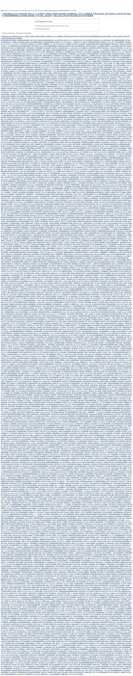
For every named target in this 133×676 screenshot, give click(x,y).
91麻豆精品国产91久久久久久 (26, 184)
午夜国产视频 (114, 470)
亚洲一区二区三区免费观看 (105, 132)
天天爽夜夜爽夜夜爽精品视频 (116, 157)
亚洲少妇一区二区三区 (69, 129)
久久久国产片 (84, 483)
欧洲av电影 (59, 165)
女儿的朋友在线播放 (59, 215)
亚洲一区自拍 (75, 470)
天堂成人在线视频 (54, 223)
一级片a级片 (122, 78)
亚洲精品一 (71, 553)
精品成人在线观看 (80, 514)
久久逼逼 (71, 633)
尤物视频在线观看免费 (53, 262)
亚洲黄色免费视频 (121, 339)
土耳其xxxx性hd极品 (113, 223)
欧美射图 (39, 294)
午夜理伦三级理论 (72, 221)
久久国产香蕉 (81, 175)
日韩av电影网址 (25, 211)
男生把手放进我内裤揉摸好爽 (30, 329)
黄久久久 (7, 526)
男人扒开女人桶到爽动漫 (108, 524)
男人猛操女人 (121, 508)
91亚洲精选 (74, 348)
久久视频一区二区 (64, 240)
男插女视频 (53, 175)
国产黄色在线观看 (67, 283)
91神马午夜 (109, 115)
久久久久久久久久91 (44, 123)
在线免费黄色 (90, 40)
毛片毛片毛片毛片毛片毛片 (37, 354)
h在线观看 (104, 157)
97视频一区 (96, 181)
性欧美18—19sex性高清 (118, 59)
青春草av (60, 242)
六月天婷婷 (9, 246)
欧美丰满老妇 (31, 186)
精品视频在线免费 (100, 435)
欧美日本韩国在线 (125, 383)
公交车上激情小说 (103, 84)
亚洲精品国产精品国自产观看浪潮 (38, 393)
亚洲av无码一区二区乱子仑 (117, 194)
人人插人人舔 (58, 227)
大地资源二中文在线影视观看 (76, 618)
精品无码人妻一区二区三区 (75, 80)
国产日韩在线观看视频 (39, 86)
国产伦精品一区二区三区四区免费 (97, 283)
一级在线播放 (30, 583)
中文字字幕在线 (90, 404)
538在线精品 (58, 506)
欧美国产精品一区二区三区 (73, 344)
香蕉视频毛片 (116, 55)
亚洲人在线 (113, 366)
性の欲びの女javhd (123, 362)
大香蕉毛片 (37, 57)
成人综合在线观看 (19, 283)
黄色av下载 (8, 163)
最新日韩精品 (70, 395)
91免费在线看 (40, 177)
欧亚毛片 (64, 497)
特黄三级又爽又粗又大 (96, 256)
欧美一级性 (95, 312)
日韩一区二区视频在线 (56, 167)
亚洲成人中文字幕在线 (69, 443)
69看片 (53, 165)
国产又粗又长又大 (56, 57)
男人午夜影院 (65, 262)
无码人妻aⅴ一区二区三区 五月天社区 (16, 104)
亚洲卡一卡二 (44, 138)
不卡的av (69, 63)
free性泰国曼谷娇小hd (13, 354)
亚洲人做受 (56, 327)
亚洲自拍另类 (114, 140)
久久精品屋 (51, 154)
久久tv (69, 391)
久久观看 (14, 192)
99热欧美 (72, 242)
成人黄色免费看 (115, 61)
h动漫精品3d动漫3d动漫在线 (36, 190)
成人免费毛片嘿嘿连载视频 (17, 50)
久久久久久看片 (25, 250)
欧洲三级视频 (116, 562)
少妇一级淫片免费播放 (119, 65)
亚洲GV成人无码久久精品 (85, 206)
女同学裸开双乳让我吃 (63, 107)
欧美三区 (113, 125)
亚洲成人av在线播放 (32, 156)
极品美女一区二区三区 (108, 48)
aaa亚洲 (95, 242)
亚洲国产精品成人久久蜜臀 (67, 366)
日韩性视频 (28, 96)
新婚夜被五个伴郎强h (74, 510)
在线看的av (27, 499)
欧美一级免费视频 (60, 487)
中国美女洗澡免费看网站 (125, 82)
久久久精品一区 (114, 142)
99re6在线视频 (32, 508)
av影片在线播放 (22, 71)
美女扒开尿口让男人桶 (114, 287)
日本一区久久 (80, 211)
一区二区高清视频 (60, 198)
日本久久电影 (113, 258)
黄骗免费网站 (56, 433)
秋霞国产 (39, 44)
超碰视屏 (54, 395)
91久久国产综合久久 (90, 140)
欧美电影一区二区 (59, 341)
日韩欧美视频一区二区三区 (96, 657)
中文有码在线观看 (71, 487)
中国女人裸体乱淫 (114, 379)
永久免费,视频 (47, 647)
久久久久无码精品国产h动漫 (92, 78)
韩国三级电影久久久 (86, 67)
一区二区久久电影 (91, 310)
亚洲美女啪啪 (30, 429)
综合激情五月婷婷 (77, 319)
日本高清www (50, 460)
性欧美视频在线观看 (25, 46)
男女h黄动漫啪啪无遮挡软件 (17, 429)
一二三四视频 (114, 229)
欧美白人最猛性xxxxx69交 (78, 107)
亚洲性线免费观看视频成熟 (30, 474)
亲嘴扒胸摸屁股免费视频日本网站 (89, 329)
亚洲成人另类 (28, 262)
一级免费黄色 (65, 294)
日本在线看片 (79, 524)
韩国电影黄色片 (60, 533)
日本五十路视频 (8, 194)
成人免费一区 (55, 400)
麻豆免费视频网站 (104, 194)
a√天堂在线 (79, 410)
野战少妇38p (85, 506)
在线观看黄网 (20, 477)
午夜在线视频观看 (56, 381)
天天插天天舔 (48, 292)
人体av (35, 578)
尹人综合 (26, 117)
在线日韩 (94, 219)
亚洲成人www (25, 327)
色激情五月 (114, 100)
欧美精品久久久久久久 (121, 632)
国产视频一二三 (99, 163)
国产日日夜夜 (123, 219)
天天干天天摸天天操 (59, 206)
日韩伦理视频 (44, 107)
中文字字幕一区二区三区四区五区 (39, 250)
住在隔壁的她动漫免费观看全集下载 (98, 94)
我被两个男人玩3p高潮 (67, 333)
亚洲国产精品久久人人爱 (90, 223)
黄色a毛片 (117, 107)
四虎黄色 (113, 102)
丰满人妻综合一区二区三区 (102, 100)
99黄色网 (19, 225)
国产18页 (58, 94)
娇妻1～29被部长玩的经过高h (108, 250)
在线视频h (94, 119)
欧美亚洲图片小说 (36, 551)
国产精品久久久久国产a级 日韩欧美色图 (88, 125)
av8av (65, 148)
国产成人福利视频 (95, 660)
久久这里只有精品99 (112, 80)
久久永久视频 (113, 458)
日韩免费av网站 (54, 105)
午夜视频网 (100, 136)
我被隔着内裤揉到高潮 (9, 396)
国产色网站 (14, 267)
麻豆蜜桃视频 (89, 356)
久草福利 (104, 502)
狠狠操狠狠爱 (38, 69)
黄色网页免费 (39, 184)
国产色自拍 (120, 666)
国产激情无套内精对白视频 (67, 414)
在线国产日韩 (96, 664)
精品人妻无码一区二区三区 (75, 281)
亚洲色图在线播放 (25, 460)
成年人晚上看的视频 (32, 181)
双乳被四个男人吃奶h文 (49, 211)
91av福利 (73, 302)
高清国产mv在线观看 (26, 346)
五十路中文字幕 (38, 576)
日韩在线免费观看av (96, 102)
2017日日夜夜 (21, 427)
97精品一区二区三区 (53, 186)
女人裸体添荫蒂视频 (93, 208)
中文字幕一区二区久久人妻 (15, 102)
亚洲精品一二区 (81, 138)
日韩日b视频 (16, 73)
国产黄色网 (98, 608)
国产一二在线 (114, 389)
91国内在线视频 (69, 258)
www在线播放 (115, 46)
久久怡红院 (70, 554)
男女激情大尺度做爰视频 (40, 131)
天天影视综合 (59, 183)
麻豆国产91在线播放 (57, 244)
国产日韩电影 (115, 104)
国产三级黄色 (37, 510)
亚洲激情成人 (85, 55)
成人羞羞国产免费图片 (103, 46)
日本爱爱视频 (39, 48)
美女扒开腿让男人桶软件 (95, 63)
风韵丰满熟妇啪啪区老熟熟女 (59, 50)
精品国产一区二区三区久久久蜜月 (53, 657)
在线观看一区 (13, 71)
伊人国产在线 (88, 159)
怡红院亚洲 (78, 96)
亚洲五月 (36, 136)
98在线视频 (93, 572)
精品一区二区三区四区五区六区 (68, 300)
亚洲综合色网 (70, 570)
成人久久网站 (32, 82)
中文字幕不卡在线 (91, 167)
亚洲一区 (48, 470)
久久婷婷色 (113, 331)
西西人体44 (14, 292)
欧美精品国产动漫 (33, 468)
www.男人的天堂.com (104, 645)
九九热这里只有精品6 (103, 400)
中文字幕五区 (47, 323)
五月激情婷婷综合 (6, 42)
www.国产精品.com (28, 196)
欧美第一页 (26, 77)
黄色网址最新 (49, 325)
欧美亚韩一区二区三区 (57, 541)
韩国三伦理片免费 (29, 553)
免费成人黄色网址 (84, 368)
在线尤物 (90, 458)
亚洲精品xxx (67, 502)
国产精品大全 (25, 543)
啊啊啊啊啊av (104, 252)
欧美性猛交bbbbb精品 (118, 53)
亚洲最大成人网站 (33, 554)
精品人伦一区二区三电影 (20, 468)
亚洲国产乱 (117, 672)
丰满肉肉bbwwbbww (98, 258)
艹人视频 (83, 425)
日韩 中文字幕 (120, 154)
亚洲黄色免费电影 (50, 527)
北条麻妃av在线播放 (99, 156)
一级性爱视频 (68, 186)
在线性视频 (13, 423)
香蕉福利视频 (29, 136)
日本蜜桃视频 (64, 439)
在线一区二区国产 (98, 499)
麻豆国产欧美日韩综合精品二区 (96, 635)
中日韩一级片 (121, 518)
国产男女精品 (22, 487)
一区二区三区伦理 (72, 316)
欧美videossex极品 (54, 267)
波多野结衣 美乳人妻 (125, 161)
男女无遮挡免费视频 (52, 329)
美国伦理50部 (87, 96)
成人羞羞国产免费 (96, 57)
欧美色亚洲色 (68, 202)
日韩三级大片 (21, 412)
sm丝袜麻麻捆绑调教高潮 (101, 308)
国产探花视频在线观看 (50, 119)
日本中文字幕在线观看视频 (122, 543)
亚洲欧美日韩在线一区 (32, 63)
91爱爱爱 (69, 44)
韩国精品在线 (8, 231)
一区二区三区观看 (78, 271)
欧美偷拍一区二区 (38, 620)
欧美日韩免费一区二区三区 (19, 256)
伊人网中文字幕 (106, 200)
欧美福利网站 (5, 223)
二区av (20, 306)
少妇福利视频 (96, 52)
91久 (17, 323)
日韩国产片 (67, 304)
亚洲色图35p (57, 423)
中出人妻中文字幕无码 (66, 113)
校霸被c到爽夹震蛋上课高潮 (114, 177)
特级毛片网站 (109, 292)
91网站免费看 (104, 535)
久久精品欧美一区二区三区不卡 (75, 215)
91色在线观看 (19, 562)
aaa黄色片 (12, 443)
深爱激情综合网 (119, 572)
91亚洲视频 (21, 649)
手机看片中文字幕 (73, 50)
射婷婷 (64, 387)
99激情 (19, 450)
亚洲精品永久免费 (118, 206)
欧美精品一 (29, 235)
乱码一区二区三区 (89, 597)
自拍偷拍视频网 (45, 57)
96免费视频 (126, 204)
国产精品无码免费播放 (7, 217)
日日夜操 (95, 554)
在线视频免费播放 (52, 46)
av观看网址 (42, 146)
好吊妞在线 (89, 156)
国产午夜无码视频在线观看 (36, 506)
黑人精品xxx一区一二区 (39, 289)
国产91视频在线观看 (106, 233)
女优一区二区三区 (105, 454)
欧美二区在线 (97, 184)
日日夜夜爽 (48, 433)
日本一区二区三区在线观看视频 (36, 100)
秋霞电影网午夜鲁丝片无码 (49, 208)
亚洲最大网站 (72, 508)
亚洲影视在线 (104, 439)
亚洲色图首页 (72, 441)
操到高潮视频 (91, 462)
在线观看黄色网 (55, 173)
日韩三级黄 (21, 373)
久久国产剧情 (52, 319)
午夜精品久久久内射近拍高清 (19, 98)
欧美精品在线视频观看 (66, 501)
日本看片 (58, 256)
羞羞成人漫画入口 (69, 254)
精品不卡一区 (122, 279)
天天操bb (23, 339)
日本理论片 (16, 470)
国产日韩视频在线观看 (82, 416)
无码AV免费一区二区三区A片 (84, 242)
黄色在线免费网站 (26, 150)
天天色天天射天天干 (49, 210)
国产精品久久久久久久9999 (51, 366)
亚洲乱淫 (14, 501)
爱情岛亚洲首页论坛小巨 (23, 443)
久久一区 (111, 535)
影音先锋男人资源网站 (48, 485)
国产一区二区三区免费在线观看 (48, 53)
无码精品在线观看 (78, 275)
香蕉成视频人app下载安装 (124, 391)
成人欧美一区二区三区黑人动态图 (16, 113)
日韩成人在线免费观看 (64, 431)
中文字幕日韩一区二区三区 (101, 113)
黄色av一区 (127, 427)
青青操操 (29, 92)
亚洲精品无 (58, 144)
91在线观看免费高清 (68, 94)
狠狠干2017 (98, 470)
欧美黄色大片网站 (30, 177)
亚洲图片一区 (43, 132)
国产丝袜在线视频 (104, 316)
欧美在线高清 (105, 325)
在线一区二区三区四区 (102, 204)
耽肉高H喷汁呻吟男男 (64, 46)
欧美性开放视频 (14, 127)
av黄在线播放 (66, 348)
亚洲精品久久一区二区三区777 (89, 364)
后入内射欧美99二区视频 (113, 487)
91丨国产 (61, 608)
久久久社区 (40, 657)
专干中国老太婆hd (36, 65)
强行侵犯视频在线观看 (36, 42)
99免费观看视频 (7, 73)
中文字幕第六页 (47, 169)
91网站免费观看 (21, 111)
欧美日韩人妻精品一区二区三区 (68, 287)
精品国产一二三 (37, 127)
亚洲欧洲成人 (49, 277)
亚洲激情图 (103, 181)
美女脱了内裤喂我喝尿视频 (80, 63)
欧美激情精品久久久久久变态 (14, 202)
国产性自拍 (37, 167)
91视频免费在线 (47, 643)
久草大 (101, 277)
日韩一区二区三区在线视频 (68, 597)
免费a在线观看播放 (52, 213)
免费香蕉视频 (86, 115)
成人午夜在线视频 (21, 100)
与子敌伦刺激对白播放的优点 (108, 441)
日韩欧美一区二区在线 (115, 227)
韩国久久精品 (58, 331)
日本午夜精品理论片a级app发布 (16, 321)
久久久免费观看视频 (103, 547)
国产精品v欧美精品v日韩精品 (34, 391)
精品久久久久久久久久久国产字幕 (118, 396)
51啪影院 (96, 337)
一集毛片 (70, 250)
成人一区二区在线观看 (61, 219)
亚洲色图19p (58, 362)
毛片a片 (46, 129)
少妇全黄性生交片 (114, 630)
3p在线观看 (97, 603)
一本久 (54, 71)
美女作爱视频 (124, 73)
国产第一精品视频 (71, 533)
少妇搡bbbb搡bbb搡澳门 (112, 242)
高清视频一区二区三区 (92, 549)
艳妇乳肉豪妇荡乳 (127, 269)
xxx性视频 (33, 448)
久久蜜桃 (15, 148)
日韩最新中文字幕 (41, 369)
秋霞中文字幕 (118, 327)
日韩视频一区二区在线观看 (70, 190)
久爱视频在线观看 (82, 487)
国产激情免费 (60, 545)
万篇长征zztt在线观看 (118, 412)
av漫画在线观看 (48, 341)
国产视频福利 (102, 595)
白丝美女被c (33, 263)
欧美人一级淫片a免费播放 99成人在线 (38, 585)
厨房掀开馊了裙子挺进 (34, 175)
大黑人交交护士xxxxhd (47, 117)
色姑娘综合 (29, 57)
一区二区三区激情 (108, 92)
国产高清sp (46, 633)
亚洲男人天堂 (124, 142)
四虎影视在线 (126, 327)
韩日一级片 (75, 620)
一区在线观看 (82, 325)
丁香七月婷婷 (52, 107)
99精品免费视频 (43, 94)
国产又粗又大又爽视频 (25, 539)
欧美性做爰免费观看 (40, 213)
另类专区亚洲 (19, 314)
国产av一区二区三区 (10, 427)
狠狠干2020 (24, 657)
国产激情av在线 (31, 333)
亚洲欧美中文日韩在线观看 (46, 599)
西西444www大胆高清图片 (122, 495)
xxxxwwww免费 (80, 53)
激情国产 (18, 371)
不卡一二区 (117, 165)
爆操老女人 (97, 443)
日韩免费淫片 (112, 167)
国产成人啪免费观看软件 (22, 441)
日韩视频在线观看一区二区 (12, 312)
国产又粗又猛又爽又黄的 (107, 173)
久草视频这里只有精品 (74, 115)
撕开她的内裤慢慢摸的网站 (34, 104)
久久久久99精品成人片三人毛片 (17, 57)
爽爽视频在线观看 (55, 605)
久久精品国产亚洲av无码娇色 (108, 82)
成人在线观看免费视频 (118, 40)
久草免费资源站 (8, 668)
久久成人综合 (46, 381)
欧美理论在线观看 (83, 653)
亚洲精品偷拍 (80, 78)
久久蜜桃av (53, 250)
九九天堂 (123, 152)
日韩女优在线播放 (63, 418)
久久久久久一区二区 (14, 493)
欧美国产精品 (104, 246)
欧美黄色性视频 (70, 217)
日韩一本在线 (51, 131)
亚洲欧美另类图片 (34, 362)
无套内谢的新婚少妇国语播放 (33, 50)
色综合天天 (115, 273)
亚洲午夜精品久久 (118, 614)
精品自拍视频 (14, 190)
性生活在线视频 (29, 341)
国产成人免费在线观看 (39, 423)
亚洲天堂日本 (21, 603)
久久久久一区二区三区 (23, 125)
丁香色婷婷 (71, 474)
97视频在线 (97, 362)
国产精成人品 (100, 450)
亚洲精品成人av (14, 576)
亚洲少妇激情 (119, 175)
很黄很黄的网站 (50, 52)
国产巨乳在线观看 (77, 161)
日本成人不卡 (40, 279)
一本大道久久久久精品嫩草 (101, 458)
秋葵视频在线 (34, 310)
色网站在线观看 (35, 125)
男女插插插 (101, 242)
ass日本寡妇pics (24, 597)
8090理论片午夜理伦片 (19, 333)
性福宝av (115, 134)
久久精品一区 (11, 188)
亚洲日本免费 (125, 483)
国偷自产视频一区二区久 (58, 217)
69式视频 (23, 666)
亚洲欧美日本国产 (80, 273)
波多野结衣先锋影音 (12, 88)
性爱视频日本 (77, 283)
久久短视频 (6, 460)
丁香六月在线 (82, 412)
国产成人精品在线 (108, 516)
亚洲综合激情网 (22, 383)
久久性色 (97, 117)
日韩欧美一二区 (7, 238)
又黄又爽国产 (117, 433)
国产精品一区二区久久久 (37, 215)
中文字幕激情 (73, 649)
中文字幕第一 (33, 489)
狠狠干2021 (46, 670)
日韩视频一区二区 (88, 152)
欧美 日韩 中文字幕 (118, 319)
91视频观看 (19, 188)
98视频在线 (114, 377)
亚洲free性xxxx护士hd (46, 121)
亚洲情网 (112, 618)
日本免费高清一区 (78, 113)
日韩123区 (54, 77)
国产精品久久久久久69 (121, 265)
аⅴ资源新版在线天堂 (71, 475)
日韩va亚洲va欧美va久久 (48, 260)
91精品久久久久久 (47, 271)
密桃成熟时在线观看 (54, 337)
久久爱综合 (79, 389)
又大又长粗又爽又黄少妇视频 (55, 142)
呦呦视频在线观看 (16, 618)
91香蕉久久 (78, 333)
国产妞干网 (117, 115)
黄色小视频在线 (19, 167)
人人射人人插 (30, 113)
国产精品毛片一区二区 (38, 527)
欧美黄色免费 (100, 466)
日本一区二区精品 (28, 188)
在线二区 (27, 360)
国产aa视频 (76, 310)
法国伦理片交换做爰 (31, 350)
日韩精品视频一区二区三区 (106, 628)
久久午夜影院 (8, 119)
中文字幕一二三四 (15, 92)
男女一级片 (85, 670)
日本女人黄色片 (100, 341)
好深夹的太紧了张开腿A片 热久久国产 (92, 260)
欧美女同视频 (120, 603)
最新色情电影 (72, 138)
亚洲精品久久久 (48, 200)
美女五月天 (50, 491)
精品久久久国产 (82, 479)
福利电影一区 (110, 493)
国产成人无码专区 (12, 154)
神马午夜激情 (46, 479)
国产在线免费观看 (97, 88)
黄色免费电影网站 (118, 512)
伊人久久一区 (120, 52)
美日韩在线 (94, 464)
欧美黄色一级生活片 (124, 179)
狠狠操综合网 (30, 412)
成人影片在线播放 (28, 624)
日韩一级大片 (20, 674)
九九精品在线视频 (86, 71)
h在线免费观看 (118, 420)
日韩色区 (56, 200)
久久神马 (105, 580)
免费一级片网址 (99, 342)
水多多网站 (84, 136)
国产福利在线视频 (112, 267)
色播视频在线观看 (74, 290)
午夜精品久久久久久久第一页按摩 (35, 52)
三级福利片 (72, 73)
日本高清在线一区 (121, 524)
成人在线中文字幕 (20, 52)
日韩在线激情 (104, 227)
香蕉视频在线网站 (67, 59)
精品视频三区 (87, 265)
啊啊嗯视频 (4, 580)
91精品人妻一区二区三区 (69, 547)
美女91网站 (46, 96)
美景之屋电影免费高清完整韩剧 (34, 157)
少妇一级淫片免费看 (99, 477)
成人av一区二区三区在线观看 (41, 352)
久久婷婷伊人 (77, 227)
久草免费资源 (41, 504)
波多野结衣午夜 (65, 454)
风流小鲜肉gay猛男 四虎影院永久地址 (104, 262)
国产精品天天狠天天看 (65, 123)
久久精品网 (33, 466)
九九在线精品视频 (14, 179)
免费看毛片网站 (124, 566)
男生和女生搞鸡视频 (79, 308)
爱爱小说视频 (71, 273)
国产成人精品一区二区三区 (14, 77)
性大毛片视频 (115, 73)
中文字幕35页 (15, 531)
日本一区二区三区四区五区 (21, 75)
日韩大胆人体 (88, 215)
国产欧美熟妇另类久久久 (13, 289)
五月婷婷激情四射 (13, 46)
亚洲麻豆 (7, 649)
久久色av (70, 666)
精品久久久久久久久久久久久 (30, 53)
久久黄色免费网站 (26, 277)
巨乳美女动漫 (16, 250)
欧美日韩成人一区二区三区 (123, 48)
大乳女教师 (43, 161)
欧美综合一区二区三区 (107, 42)
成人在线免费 (110, 373)
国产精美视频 (9, 537)
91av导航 (69, 260)
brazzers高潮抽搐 (23, 281)
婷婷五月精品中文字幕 (87, 244)
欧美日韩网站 (43, 468)
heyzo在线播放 (61, 626)
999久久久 (23, 470)
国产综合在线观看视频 (123, 57)
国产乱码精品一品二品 (25, 323)
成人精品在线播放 (73, 641)
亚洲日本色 (60, 389)
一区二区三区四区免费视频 (29, 606)
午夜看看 (107, 479)
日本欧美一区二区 (27, 618)
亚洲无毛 (106, 260)
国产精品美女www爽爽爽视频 (21, 238)
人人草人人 (88, 131)
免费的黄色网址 (65, 121)
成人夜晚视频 (62, 314)
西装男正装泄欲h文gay (77, 269)
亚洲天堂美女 (40, 82)
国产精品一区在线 (119, 626)
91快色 (64, 308)
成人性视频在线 (65, 433)
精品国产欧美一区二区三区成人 (66, 134)
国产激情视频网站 (76, 506)
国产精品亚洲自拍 (81, 327)
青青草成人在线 (30, 522)
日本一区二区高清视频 (52, 666)
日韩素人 (20, 69)
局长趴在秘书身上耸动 (125, 96)
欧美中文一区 (67, 40)
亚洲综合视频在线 (47, 55)
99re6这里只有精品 (36, 211)
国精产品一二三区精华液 (40, 198)
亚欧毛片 (124, 132)
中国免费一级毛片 (31, 447)
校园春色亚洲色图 (35, 117)
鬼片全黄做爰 (72, 181)
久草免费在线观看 (89, 583)
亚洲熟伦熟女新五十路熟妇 (108, 52)
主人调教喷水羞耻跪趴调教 (49, 653)
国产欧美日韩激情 (119, 92)
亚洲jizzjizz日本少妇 (86, 184)
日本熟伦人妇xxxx (99, 161)
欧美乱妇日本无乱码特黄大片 (15, 117)
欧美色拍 (113, 464)
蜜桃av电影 (4, 161)
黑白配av (91, 391)
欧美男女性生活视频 (123, 539)
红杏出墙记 (65, 420)
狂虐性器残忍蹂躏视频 (38, 78)
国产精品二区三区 (123, 369)
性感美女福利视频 (37, 96)
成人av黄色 (54, 435)
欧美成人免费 (127, 221)
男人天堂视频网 (15, 393)
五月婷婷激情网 (72, 175)
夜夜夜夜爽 (95, 271)
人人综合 (27, 121)
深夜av (85, 42)
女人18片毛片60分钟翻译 (101, 86)
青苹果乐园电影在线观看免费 (30, 599)
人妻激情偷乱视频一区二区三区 (119, 50)
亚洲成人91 (7, 601)
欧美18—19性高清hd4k (118, 69)
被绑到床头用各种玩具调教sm (37, 404)
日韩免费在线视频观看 (7, 518)
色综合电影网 (55, 196)
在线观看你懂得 (47, 308)
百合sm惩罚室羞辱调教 (92, 175)
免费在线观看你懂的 (108, 131)
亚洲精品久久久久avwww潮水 (96, 165)
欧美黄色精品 (87, 464)
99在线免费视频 (5, 98)
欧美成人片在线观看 (78, 556)
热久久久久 (4, 102)
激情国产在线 (38, 335)
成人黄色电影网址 (16, 437)
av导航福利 (109, 327)
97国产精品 (119, 342)
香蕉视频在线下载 (11, 157)
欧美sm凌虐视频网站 (68, 102)
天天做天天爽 (91, 466)
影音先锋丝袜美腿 (11, 431)
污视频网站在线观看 (112, 248)
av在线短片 (123, 75)
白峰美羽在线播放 (59, 429)
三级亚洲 (129, 583)
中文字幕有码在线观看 (23, 358)
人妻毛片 (41, 310)
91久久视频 (21, 391)
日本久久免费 (32, 183)
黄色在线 (51, 221)
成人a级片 (87, 460)
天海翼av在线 (75, 541)
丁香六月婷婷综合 (61, 260)
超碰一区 (118, 335)
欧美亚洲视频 (110, 211)
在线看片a (108, 192)
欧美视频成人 (97, 296)
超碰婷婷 (39, 454)
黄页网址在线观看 (103, 98)
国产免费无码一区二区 (30, 275)
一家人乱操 (46, 92)
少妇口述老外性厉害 (56, 633)
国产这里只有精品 (120, 275)
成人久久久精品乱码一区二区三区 (24, 129)
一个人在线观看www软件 (11, 132)
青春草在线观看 (44, 136)
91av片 (13, 86)
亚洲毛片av (75, 317)
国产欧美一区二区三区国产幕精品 (93, 92)
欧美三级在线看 (47, 327)
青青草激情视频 (92, 317)
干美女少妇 (22, 576)
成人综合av (16, 123)
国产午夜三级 (41, 462)
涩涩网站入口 (87, 198)
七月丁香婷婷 (82, 98)
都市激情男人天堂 (122, 238)
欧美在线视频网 (66, 57)
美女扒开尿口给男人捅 (109, 186)
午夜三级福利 (117, 483)
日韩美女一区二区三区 (59, 570)
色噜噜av (104, 150)
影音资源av (29, 260)
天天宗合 (94, 129)
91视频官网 (79, 159)
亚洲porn (80, 493)
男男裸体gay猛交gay (98, 319)
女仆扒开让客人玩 (78, 200)
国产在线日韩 (119, 653)
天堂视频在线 (55, 287)
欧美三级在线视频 (126, 55)
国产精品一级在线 (8, 283)
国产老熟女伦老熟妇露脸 (22, 215)
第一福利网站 (117, 171)
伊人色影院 (6, 659)
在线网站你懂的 (35, 472)
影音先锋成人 (34, 570)
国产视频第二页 (39, 148)
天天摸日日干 (112, 406)
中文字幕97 (109, 649)
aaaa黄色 (119, 244)
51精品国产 (116, 605)
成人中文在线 (34, 377)
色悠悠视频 (32, 206)
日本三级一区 (84, 624)
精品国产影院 (67, 157)
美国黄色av (85, 48)
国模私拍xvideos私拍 (60, 125)
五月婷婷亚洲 (35, 456)
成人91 (92, 227)
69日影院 (53, 479)
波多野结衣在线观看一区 (55, 157)
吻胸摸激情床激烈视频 (56, 543)
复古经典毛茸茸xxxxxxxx (80, 342)
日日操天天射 (64, 531)
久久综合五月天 (60, 82)
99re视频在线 (12, 616)
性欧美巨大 (21, 121)
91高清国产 (76, 90)
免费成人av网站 (47, 73)
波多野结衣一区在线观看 (103, 404)
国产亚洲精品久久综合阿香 (63, 566)
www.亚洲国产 (64, 491)
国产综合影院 (69, 194)
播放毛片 (35, 314)
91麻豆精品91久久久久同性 (24, 396)
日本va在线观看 (47, 553)
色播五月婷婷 (10, 497)
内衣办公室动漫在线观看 (47, 396)
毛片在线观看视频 (36, 248)
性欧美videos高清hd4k (91, 225)
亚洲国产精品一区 (77, 123)
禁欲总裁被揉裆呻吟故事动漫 (90, 333)
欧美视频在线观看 (40, 113)
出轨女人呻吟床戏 (18, 418)
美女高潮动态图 (37, 55)
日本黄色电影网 (65, 470)
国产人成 (6, 211)
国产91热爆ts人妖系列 (57, 639)
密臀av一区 (98, 188)
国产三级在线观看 (8, 65)
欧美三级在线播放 (91, 395)
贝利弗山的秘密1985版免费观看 (92, 410)
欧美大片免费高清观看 (73, 477)
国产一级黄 (109, 497)
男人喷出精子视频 (92, 420)
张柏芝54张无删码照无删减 (93, 150)
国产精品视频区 (94, 281)
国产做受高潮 (63, 92)
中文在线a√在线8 (62, 391)
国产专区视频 (29, 88)
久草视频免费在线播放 (61, 117)
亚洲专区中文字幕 (34, 298)
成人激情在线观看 (13, 290)
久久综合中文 (13, 570)
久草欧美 (53, 626)
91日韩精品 (94, 460)
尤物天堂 (39, 416)
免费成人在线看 (40, 522)
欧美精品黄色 (109, 420)
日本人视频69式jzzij (37, 368)
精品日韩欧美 (127, 551)
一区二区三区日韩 (101, 235)
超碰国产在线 (75, 304)
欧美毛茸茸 (33, 75)
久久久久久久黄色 (67, 144)
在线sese (83, 238)
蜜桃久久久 (88, 61)
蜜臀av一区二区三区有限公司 (49, 418)
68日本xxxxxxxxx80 (108, 545)
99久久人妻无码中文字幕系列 (86, 518)
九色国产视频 (39, 591)
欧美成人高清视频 (77, 393)
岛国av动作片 (81, 533)
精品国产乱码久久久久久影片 (44, 269)
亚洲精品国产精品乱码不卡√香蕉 (83, 82)
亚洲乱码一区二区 (93, 50)
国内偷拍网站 (89, 456)
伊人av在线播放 (71, 612)
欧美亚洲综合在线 (39, 235)
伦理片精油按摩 (92, 146)
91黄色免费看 (44, 664)
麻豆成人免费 (5, 78)
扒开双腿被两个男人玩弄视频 (123, 235)
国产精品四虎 (64, 200)
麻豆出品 (59, 354)
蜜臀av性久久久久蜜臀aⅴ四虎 (102, 40)
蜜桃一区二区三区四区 (124, 77)
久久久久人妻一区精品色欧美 (53, 516)
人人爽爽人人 (28, 131)
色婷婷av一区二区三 (71, 479)
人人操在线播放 (21, 387)
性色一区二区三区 (108, 88)
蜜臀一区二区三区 (27, 258)
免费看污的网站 (97, 61)
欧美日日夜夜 (43, 142)
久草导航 (27, 649)
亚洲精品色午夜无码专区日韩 (47, 229)
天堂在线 (9, 470)
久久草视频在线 (104, 271)
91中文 (98, 140)
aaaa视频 (66, 649)
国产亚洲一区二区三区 (38, 277)
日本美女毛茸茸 (116, 269)
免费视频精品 (45, 84)
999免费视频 (114, 96)
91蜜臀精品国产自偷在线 (69, 645)
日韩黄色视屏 (68, 639)
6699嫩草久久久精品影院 (13, 227)
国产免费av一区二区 (19, 668)
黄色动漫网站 (102, 109)
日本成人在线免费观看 (111, 163)
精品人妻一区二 (78, 223)
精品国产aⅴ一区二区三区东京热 (10, 344)
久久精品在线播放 (64, 400)
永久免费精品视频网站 (99, 481)
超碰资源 (106, 277)
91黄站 (3, 163)
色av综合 (39, 256)
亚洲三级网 (53, 181)
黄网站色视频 (79, 314)
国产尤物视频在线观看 (42, 105)
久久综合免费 (126, 501)
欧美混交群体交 (61, 477)
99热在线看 (68, 342)
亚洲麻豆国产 (95, 198)
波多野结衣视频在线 (44, 287)
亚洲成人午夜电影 (11, 591)
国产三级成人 (71, 327)
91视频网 (125, 402)
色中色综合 (117, 414)
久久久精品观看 (5, 393)
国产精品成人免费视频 (80, 65)
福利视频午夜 (112, 580)
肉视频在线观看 (62, 75)
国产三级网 (7, 296)
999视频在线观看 (30, 342)
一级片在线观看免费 (126, 198)
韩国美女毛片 (56, 597)
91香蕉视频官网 (65, 460)
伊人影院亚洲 (51, 202)
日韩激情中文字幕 (89, 188)
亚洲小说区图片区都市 (39, 242)
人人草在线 (62, 273)
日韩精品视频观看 (11, 221)
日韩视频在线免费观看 (29, 348)
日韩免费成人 (26, 371)
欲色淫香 (109, 306)
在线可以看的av (31, 339)
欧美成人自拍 (112, 237)
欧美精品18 (6, 100)
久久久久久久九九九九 (68, 423)
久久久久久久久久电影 (61, 508)
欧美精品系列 (18, 377)
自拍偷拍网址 (50, 339)
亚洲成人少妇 (13, 121)
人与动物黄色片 (57, 111)
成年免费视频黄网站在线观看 (15, 375)
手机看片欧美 (102, 385)
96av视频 (101, 329)
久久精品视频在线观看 (98, 211)
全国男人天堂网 (104, 381)
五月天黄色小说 (63, 537)
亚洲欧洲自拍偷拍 (116, 445)
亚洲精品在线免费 (97, 501)
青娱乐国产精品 (118, 292)
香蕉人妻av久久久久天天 (122, 123)
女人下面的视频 (6, 391)
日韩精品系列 (29, 321)
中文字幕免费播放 (62, 653)
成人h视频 (88, 558)
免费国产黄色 (118, 208)
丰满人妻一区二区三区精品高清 (49, 431)
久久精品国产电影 (42, 183)
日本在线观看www (27, 510)
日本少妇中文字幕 (105, 125)
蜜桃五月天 (87, 454)
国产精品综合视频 (61, 589)
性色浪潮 (106, 221)
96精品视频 (77, 250)
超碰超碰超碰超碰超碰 (15, 140)
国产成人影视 (80, 298)
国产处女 (26, 524)
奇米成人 (71, 265)
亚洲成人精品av (127, 460)
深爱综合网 (124, 171)
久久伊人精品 (14, 605)
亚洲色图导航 (71, 416)
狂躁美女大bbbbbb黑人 (67, 150)
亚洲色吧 (122, 344)
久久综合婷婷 (74, 240)
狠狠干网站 (106, 389)
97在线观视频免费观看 (98, 177)
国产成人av (34, 639)
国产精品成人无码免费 (10, 342)
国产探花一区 (89, 603)
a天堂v (62, 258)
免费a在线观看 (90, 190)
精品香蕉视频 (92, 520)
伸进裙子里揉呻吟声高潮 (116, 117)
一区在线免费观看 (50, 82)
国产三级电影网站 (47, 622)
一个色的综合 (18, 159)
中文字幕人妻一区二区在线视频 (116, 181)
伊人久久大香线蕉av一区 (50, 75)
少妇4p (106, 258)
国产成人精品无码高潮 (25, 352)
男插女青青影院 (14, 213)
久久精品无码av (123, 225)
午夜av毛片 (103, 321)
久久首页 (27, 244)
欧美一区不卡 (45, 67)
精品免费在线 (24, 514)
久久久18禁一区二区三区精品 (51, 65)
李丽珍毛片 (30, 217)
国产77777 (65, 641)
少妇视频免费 (30, 666)
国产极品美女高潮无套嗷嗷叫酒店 (96, 138)
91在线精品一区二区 (121, 425)
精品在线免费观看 (81, 148)
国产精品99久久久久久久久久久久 (48, 314)
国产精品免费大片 (55, 177)
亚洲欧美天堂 (47, 69)
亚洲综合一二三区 (76, 127)
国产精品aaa (107, 377)
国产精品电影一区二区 (25, 531)
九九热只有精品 (89, 117)
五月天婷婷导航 (94, 169)
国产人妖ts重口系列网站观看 (120, 121)
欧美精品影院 (40, 206)
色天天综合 (115, 387)
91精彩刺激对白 (58, 88)
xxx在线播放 (107, 562)
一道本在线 (26, 377)
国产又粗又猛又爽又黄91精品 (28, 123)
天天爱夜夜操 (12, 410)
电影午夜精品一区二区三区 (57, 136)
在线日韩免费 (22, 192)
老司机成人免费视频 (97, 516)
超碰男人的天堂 (61, 171)
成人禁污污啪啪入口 (101, 531)
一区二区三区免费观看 (105, 402)
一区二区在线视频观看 (109, 608)
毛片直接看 (27, 102)
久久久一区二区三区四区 (71, 98)
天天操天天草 (83, 317)
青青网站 (67, 325)
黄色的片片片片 (13, 593)
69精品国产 (11, 379)
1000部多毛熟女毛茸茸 (95, 48)
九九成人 (33, 443)
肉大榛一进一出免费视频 (69, 225)
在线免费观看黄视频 (75, 560)
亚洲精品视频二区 (79, 258)
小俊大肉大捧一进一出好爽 (46, 156)
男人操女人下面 (108, 526)
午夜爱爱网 (121, 109)
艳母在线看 (28, 427)
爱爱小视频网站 (11, 96)
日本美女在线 (110, 653)
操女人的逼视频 (90, 448)
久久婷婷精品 (19, 152)
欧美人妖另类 (62, 213)
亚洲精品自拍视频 (105, 198)
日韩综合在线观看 (56, 348)
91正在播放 (92, 624)
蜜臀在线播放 (121, 406)
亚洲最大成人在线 (51, 90)
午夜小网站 (37, 84)
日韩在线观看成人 (29, 285)
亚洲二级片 (11, 456)
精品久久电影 (90, 533)
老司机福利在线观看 (60, 63)
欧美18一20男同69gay (75, 439)
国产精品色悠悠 (5, 556)
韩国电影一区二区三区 (86, 154)
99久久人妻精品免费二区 (87, 531)
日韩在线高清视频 (23, 94)
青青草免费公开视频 (98, 159)
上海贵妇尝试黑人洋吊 (78, 40)
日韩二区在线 (77, 564)
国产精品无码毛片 (70, 389)
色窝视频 (121, 86)
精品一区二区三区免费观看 (98, 254)
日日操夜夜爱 (100, 398)
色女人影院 (121, 522)
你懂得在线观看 (115, 560)
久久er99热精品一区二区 (101, 154)
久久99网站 (4, 510)
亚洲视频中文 (113, 98)
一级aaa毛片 (18, 134)
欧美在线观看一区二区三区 (35, 635)
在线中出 (53, 391)
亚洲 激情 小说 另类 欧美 (124, 215)
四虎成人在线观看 (61, 154)
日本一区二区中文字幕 (125, 489)
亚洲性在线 (34, 244)
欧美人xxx (79, 647)
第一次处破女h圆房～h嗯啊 (124, 186)
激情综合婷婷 (11, 167)
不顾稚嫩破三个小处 (61, 131)
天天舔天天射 (83, 50)
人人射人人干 (89, 529)
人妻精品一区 (22, 219)
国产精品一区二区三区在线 (8, 294)
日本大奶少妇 (67, 662)
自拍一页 (79, 198)
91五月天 (9, 302)
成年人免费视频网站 (81, 100)
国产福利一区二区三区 (104, 219)
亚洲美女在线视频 (33, 287)
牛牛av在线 (50, 198)
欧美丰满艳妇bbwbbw (26, 560)
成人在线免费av (68, 119)
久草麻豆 (65, 522)
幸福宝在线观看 (95, 429)
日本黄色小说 (111, 385)
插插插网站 (81, 603)
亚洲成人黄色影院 (59, 412)
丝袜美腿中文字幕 (49, 439)
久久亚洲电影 (60, 319)
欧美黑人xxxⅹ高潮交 (41, 529)
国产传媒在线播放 (105, 549)
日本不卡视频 (51, 132)
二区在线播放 (108, 346)
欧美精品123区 (75, 458)
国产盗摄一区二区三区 (109, 556)
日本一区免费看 (74, 277)
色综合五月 (67, 437)
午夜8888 (94, 393)
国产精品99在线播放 (111, 371)
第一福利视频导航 (29, 152)
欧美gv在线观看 (108, 107)
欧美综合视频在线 (114, 75)
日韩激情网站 (86, 57)
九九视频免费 (15, 279)
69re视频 (75, 246)
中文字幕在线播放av (6, 229)
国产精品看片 (101, 213)
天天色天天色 (51, 468)
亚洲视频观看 (99, 244)
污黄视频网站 (61, 483)
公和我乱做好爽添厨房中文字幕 (16, 165)
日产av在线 (108, 437)
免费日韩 (61, 325)
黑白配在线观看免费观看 (41, 464)
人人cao (103, 80)
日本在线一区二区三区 (32, 219)
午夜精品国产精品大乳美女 (63, 393)
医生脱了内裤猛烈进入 (125, 321)
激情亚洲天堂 (126, 589)
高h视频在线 (22, 148)
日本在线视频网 (24, 526)
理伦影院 (20, 520)
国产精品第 (9, 350)
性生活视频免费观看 (47, 61)
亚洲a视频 (37, 402)
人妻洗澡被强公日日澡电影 (42, 194)
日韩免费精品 (30, 387)
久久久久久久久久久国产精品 (60, 152)
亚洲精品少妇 (28, 314)
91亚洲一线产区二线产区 (47, 362)
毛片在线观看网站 (120, 42)
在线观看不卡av (60, 52)
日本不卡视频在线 (78, 339)
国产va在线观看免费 (45, 520)
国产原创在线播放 (86, 88)
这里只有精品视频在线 (70, 210)
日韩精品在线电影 (62, 181)
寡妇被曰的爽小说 (51, 441)
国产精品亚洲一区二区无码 (62, 184)
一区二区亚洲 (84, 165)
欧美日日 (9, 53)
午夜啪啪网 (98, 354)
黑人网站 (16, 115)
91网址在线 (43, 549)
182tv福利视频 (43, 63)
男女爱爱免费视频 (106, 69)
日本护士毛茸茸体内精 (116, 221)
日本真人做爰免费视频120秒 (92, 233)
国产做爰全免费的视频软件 (65, 90)
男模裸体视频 (70, 514)
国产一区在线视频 (80, 633)
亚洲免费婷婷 (55, 406)
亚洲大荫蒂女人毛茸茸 (50, 572)
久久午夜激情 (34, 163)
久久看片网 (28, 265)
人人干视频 (101, 566)
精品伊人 (3, 439)
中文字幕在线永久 (107, 354)
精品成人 (68, 458)
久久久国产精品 (110, 156)
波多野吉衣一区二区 (74, 267)
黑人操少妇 (122, 341)
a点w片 (107, 140)
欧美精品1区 (105, 57)
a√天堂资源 (121, 360)
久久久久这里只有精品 (77, 157)
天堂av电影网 (24, 393)
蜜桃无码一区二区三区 (80, 94)
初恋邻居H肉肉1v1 (91, 46)
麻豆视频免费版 (17, 246)
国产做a (86, 377)
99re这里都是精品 (40, 317)
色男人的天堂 (30, 144)
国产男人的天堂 (45, 630)
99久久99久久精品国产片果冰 (108, 148)
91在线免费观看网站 (58, 188)
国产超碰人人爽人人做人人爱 (85, 354)
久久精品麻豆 (23, 204)
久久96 (112, 308)
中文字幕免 (52, 94)
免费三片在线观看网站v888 (85, 285)
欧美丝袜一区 (60, 132)
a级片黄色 (70, 310)
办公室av (122, 129)
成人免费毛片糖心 (9, 177)
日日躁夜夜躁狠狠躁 (92, 366)
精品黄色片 (14, 649)
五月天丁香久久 (77, 194)
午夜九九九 (38, 601)
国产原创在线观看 (15, 425)
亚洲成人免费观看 (111, 238)
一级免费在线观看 (36, 400)
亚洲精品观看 (69, 82)
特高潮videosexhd (26, 73)
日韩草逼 (102, 292)
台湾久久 (37, 152)
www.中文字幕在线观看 (56, 585)
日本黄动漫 (120, 298)
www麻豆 (26, 231)
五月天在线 (49, 111)
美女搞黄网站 (72, 117)
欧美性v (37, 273)
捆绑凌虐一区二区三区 (123, 105)
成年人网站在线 (34, 398)
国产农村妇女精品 (63, 285)
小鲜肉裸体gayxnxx (82, 599)
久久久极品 (103, 294)
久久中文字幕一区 (67, 246)
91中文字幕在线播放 (85, 177)
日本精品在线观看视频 (85, 360)
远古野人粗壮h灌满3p (58, 237)
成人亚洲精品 (104, 504)
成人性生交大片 (60, 44)
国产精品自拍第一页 (14, 597)
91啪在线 (123, 63)
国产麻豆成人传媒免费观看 (80, 578)
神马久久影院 (49, 279)
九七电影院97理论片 (20, 194)
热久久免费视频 (87, 306)
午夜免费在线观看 (121, 262)
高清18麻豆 (121, 472)
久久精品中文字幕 (39, 433)
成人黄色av (122, 134)
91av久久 (107, 96)
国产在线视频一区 (58, 169)
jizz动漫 (69, 92)
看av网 (15, 450)
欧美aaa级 (61, 475)
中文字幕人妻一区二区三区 (62, 156)
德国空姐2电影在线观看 (50, 109)
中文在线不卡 (63, 666)
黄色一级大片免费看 (48, 306)
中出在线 (88, 107)
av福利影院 (62, 614)
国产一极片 (104, 443)
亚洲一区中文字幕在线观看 (18, 80)
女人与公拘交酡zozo (65, 462)
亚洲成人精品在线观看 (111, 183)
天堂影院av (76, 531)
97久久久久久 (16, 44)
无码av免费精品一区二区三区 (12, 310)
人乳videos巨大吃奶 (104, 77)
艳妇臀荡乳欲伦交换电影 (108, 603)
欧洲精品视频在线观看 (20, 554)
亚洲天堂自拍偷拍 (65, 233)
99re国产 (83, 310)
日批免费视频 (5, 672)
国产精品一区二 (51, 171)
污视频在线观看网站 (87, 144)
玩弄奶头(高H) (34, 645)
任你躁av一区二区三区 (120, 211)
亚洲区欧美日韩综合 (126, 104)
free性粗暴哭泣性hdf (80, 173)
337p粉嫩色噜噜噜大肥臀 (88, 510)
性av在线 (66, 290)
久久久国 (22, 127)
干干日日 (117, 131)
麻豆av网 (52, 129)
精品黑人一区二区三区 (42, 98)
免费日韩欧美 (23, 344)
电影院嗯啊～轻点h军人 (70, 183)
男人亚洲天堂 (24, 44)
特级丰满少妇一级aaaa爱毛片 (109, 78)
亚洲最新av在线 (126, 227)
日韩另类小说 (78, 105)
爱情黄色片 (74, 325)
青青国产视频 (61, 395)
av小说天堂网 (59, 40)
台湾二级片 (77, 88)
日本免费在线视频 (8, 115)
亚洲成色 (61, 670)
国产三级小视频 (11, 358)
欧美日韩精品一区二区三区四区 (89, 90)
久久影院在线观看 (109, 572)
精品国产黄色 (60, 489)
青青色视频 (25, 225)
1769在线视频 (54, 92)
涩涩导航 (12, 109)
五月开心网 (91, 342)
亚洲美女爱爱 (12, 477)
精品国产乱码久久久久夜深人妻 (13, 208)
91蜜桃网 (42, 456)
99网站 (49, 475)
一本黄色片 (110, 485)
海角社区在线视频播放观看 (70, 421)
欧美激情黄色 (80, 134)
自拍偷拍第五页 (102, 395)
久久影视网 (75, 504)
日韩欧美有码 (72, 159)
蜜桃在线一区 (46, 454)
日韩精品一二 (99, 475)
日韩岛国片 (68, 319)
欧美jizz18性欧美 (84, 385)
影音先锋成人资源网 (23, 42)
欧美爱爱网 (36, 346)
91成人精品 (49, 302)
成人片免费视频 (97, 389)
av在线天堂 (72, 448)
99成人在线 (11, 547)
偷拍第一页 (14, 391)
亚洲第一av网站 (50, 628)
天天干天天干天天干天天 (24, 410)
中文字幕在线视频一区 (110, 136)
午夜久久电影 (95, 454)
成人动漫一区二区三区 (73, 154)
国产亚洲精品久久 (58, 304)
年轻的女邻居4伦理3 (70, 356)
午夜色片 (67, 622)
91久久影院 (89, 591)
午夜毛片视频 (34, 229)
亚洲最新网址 (101, 119)
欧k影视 (120, 657)
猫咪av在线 (72, 420)
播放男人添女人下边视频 (71, 109)
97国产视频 (12, 156)
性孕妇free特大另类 (71, 206)
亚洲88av (82, 163)
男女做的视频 (57, 371)
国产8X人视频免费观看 (78, 404)
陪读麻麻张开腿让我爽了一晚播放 (78, 396)
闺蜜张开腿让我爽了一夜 (29, 416)
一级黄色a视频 (69, 489)
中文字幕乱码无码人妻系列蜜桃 (112, 501)
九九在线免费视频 (28, 202)
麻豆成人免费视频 (85, 485)
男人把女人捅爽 (44, 587)
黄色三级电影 (20, 96)
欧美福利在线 (25, 233)
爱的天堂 (128, 437)
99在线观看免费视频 (117, 190)
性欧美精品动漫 (76, 142)
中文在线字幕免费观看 (75, 491)
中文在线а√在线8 (98, 144)
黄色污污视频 (67, 263)
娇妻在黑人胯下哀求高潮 (123, 450)
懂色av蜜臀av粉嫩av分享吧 (21, 580)
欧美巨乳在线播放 (45, 541)
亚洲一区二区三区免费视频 (106, 225)
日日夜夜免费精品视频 (112, 119)
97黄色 (22, 223)
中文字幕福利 (91, 171)
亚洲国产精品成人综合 (124, 100)
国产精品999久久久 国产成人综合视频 (117, 210)
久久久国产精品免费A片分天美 (113, 466)
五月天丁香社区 (73, 335)
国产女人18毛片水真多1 (86, 277)
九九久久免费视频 (65, 127)
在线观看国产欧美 (88, 161)
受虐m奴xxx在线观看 (51, 78)
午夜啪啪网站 (72, 53)
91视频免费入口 (29, 331)
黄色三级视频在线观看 (120, 88)
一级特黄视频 (51, 344)
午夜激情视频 (64, 267)
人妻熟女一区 (79, 570)
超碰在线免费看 (7, 148)
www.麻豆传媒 (105, 142)
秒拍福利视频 (43, 231)
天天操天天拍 (71, 148)
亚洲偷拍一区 (33, 44)
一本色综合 (36, 558)
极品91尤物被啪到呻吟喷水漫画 (21, 296)
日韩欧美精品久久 (18, 61)
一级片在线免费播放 (98, 437)
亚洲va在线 (86, 254)
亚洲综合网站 (85, 186)
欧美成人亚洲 (49, 215)
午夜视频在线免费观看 (34, 267)
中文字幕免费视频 (84, 240)
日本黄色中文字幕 (39, 421)
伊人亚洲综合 (106, 102)
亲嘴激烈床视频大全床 (104, 427)
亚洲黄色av (87, 423)
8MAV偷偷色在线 (119, 308)
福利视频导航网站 (102, 520)
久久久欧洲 (85, 77)
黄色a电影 (17, 65)
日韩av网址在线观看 (103, 527)
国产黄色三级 (97, 591)
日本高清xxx (16, 508)
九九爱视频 (96, 82)
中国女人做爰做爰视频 (27, 200)
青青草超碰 (7, 136)
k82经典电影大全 (42, 319)
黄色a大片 (12, 448)
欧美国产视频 (36, 418)
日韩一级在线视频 (100, 327)
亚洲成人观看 (40, 292)
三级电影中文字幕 (74, 435)
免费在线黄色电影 (6, 489)
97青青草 (109, 668)
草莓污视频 (15, 287)
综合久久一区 (93, 599)
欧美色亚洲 (75, 655)
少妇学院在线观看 (15, 659)
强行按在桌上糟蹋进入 (56, 443)
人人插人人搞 (90, 308)
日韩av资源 (6, 539)
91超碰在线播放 (72, 659)
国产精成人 (126, 314)
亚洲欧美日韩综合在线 (31, 146)
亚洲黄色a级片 (29, 223)
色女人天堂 (62, 514)
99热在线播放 (43, 558)
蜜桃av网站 (80, 475)
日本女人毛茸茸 (40, 339)
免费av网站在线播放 (55, 225)
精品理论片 (111, 154)
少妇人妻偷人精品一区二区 (106, 90)
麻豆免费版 (65, 396)
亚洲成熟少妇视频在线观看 (67, 96)
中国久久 (86, 281)
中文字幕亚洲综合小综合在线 (103, 134)
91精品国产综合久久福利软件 (79, 248)
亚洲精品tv (81, 235)
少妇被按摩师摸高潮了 (55, 138)
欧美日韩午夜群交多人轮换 (115, 283)
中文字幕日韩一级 (124, 333)
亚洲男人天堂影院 (71, 198)
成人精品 (33, 296)
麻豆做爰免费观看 (92, 527)
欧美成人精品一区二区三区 (19, 420)
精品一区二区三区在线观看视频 (96, 425)
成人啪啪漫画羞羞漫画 (124, 144)
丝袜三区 (37, 161)
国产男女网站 (5, 429)
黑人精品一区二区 (104, 366)
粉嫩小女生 (57, 179)
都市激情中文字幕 (51, 504)
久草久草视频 (22, 235)
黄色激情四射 (104, 337)
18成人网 (94, 104)
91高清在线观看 (62, 175)
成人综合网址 (94, 655)
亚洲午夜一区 (127, 554)
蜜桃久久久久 (55, 273)
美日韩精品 (82, 350)
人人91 (70, 200)
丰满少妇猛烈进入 (18, 285)
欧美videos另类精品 (33, 431)
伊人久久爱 (113, 404)
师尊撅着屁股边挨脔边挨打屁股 (107, 231)
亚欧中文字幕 (106, 470)
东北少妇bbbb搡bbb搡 (37, 410)
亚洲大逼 (88, 219)
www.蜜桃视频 (125, 115)
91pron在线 (65, 516)
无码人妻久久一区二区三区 (20, 90)
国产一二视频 (33, 154)
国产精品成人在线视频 (79, 59)
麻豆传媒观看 (95, 344)
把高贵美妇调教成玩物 (63, 71)
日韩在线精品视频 (87, 331)
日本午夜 (119, 167)
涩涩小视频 (110, 495)
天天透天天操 (67, 165)
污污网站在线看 (49, 227)
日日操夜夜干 (55, 96)
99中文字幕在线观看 (65, 408)
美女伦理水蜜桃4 (27, 481)
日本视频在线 (58, 104)
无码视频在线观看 (37, 73)
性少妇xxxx (35, 520)
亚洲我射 (97, 142)
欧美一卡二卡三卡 (36, 290)
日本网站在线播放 (94, 578)
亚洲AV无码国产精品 (77, 121)
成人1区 (60, 109)
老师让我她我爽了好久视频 (57, 377)
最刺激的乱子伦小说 (72, 279)
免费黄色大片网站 (113, 452)
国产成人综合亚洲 (17, 601)
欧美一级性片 (84, 541)
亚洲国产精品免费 (67, 564)
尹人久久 (112, 447)
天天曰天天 (4, 606)
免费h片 (86, 339)
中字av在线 (49, 423)
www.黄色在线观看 (35, 225)
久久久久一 (59, 129)
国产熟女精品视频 (24, 581)
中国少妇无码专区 (127, 184)
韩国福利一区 (111, 235)
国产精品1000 (76, 431)
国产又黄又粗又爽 (68, 398)
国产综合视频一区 (12, 383)
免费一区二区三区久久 (56, 98)
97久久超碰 (43, 46)
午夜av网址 (50, 289)
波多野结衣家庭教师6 (33, 252)
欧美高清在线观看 (48, 429)
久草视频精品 (44, 219)
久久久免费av (13, 412)
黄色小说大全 (79, 254)
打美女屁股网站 (54, 580)
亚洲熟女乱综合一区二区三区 (55, 562)
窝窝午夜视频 (122, 258)
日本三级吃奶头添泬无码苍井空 (105, 127)
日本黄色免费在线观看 (96, 377)
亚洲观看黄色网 (127, 385)
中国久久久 (118, 173)
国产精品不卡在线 (52, 161)
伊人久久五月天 (49, 342)
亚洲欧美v (56, 452)
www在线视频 (108, 398)
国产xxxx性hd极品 (112, 481)
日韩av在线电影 (97, 131)
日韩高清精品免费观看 (18, 136)
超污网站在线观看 (63, 77)
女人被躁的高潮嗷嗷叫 (12, 352)
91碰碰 (62, 204)
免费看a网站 (39, 281)
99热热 (116, 271)
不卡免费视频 (82, 527)
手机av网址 (52, 533)
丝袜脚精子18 (39, 144)
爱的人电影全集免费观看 (78, 86)
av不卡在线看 (123, 470)
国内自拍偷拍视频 (125, 605)
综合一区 (116, 129)
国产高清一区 (18, 464)
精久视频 (45, 223)
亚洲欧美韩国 (41, 655)
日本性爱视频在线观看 (29, 300)
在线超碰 (53, 524)
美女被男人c (13, 78)
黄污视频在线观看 (103, 379)
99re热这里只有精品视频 (83, 256)
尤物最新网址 (69, 670)
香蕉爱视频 (74, 263)
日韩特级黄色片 (14, 460)
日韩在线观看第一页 (57, 649)
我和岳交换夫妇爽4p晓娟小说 (46, 40)
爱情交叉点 (121, 248)
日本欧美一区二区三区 (104, 104)
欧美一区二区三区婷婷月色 (35, 204)
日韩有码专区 (114, 400)
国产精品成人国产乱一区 (46, 80)
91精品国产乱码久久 (27, 335)
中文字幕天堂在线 (9, 314)
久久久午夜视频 (42, 491)
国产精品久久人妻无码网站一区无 (37, 337)
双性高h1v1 (126, 217)
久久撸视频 (66, 86)
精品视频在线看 (74, 177)
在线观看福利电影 (51, 134)
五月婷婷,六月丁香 (62, 296)
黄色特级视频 (87, 123)
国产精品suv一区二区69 (90, 121)
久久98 (29, 368)
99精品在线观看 (33, 94)
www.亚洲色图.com (124, 387)
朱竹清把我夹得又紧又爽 (31, 59)
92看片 (86, 352)
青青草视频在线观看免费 (26, 84)
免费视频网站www (46, 389)
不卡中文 (42, 252)
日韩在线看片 (80, 111)
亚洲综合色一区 (77, 42)
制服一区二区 (19, 379)
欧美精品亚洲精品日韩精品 (98, 111)
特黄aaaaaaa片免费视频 (52, 240)
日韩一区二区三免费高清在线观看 (102, 206)
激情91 (94, 123)
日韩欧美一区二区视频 (106, 169)
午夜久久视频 (46, 316)
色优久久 (21, 88)
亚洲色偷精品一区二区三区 (63, 447)
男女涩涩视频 (78, 119)
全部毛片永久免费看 (71, 499)
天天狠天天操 (34, 580)
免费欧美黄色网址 (6, 462)
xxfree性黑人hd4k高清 (115, 664)
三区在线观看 (90, 287)
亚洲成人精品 (26, 254)
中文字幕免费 (34, 132)
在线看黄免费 (88, 275)
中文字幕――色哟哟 (92, 263)
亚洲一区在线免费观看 (13, 277)
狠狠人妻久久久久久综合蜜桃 (87, 279)
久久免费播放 (8, 368)
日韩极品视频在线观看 (66, 65)
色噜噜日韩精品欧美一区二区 (54, 86)
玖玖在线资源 (36, 61)
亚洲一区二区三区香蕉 (52, 113)
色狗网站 (11, 527)
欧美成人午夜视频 (98, 67)
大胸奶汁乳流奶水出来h (60, 80)
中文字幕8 (113, 57)
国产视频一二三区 (9, 441)
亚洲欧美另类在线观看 (98, 179)
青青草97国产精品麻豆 (57, 194)
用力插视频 (84, 668)
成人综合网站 (34, 364)
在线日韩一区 (66, 526)
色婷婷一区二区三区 (26, 502)
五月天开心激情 (79, 131)
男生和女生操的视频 (126, 61)
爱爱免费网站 (18, 537)
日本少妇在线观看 (107, 433)
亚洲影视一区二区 (25, 279)
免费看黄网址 (28, 558)
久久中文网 (37, 389)
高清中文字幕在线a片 (83, 323)
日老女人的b (66, 506)
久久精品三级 (63, 425)
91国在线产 (55, 235)
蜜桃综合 (117, 456)
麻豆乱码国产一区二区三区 (8, 603)
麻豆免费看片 (81, 117)
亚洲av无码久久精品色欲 (76, 672)
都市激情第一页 (124, 379)
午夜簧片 (63, 279)
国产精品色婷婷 (7, 150)
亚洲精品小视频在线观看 (114, 138)
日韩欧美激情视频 (49, 42)
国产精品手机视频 (45, 77)
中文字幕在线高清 (123, 593)
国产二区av (74, 368)
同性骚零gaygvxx (12, 125)
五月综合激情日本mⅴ (95, 483)
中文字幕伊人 (24, 298)
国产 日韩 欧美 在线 (90, 289)
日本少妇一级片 (81, 192)
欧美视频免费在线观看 (96, 240)
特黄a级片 (16, 248)
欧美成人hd (123, 606)
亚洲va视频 (88, 52)
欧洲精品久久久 (37, 381)
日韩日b (79, 181)
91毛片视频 (73, 433)
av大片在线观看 (89, 163)
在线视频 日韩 (123, 506)
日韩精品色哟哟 (88, 200)
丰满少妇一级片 (64, 277)
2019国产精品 (92, 213)
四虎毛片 (36, 88)
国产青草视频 (77, 144)
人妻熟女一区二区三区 (84, 210)
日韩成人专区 (103, 364)
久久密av (9, 90)
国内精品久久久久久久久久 (58, 316)
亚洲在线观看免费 (38, 109)
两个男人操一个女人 (103, 146)
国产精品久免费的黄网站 (78, 46)
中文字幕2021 (97, 375)
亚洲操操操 (115, 281)
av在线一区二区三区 (7, 585)
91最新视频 (51, 183)
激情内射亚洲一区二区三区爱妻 (22, 119)
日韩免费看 (120, 263)
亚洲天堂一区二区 (40, 192)
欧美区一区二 (96, 80)
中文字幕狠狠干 (117, 169)
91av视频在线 (54, 587)
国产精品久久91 (63, 335)
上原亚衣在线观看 (102, 310)
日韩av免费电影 (20, 156)
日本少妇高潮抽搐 (87, 181)
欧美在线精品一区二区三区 (115, 439)
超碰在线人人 (114, 277)
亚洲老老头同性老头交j (93, 447)
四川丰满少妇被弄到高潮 (101, 472)
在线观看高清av (62, 659)
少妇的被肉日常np (45, 408)
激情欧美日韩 (106, 61)
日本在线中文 (9, 240)
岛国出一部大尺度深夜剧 (103, 537)
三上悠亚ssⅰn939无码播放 (86, 526)
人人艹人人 (46, 537)
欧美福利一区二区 (37, 537)
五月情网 (67, 302)
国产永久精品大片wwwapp (72, 136)
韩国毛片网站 (55, 514)
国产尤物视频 (121, 441)
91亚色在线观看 (121, 331)
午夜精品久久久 (27, 537)
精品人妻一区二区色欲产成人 (83, 104)
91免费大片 (6, 92)
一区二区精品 (60, 539)
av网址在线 (14, 94)
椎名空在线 (123, 46)
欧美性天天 (44, 356)
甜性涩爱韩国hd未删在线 (75, 464)
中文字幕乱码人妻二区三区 (42, 173)
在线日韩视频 (102, 129)
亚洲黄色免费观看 (55, 445)
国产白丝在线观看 (112, 109)
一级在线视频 (82, 427)
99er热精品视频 (51, 404)
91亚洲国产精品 (5, 553)
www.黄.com (79, 140)
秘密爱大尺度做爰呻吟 (48, 290)
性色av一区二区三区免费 (10, 82)
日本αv (82, 666)
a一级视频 (79, 73)
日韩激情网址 (115, 454)
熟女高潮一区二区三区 (85, 75)
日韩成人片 (112, 337)
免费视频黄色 (24, 227)
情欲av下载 (38, 553)
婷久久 (105, 244)
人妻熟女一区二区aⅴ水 (99, 202)
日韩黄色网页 (75, 450)
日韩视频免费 (59, 254)
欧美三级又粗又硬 (13, 404)
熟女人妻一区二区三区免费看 (35, 564)
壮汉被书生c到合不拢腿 (98, 304)
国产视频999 (11, 371)
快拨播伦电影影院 (39, 518)
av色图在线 (30, 71)
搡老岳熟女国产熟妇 (44, 312)
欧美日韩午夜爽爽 (75, 71)
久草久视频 (22, 495)
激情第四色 (53, 477)
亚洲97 (25, 159)
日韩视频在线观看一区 (40, 562)
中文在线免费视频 (76, 57)
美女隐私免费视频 (14, 545)
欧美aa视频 (122, 273)
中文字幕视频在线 (49, 281)
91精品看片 (64, 179)
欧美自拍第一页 (18, 348)
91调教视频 (63, 67)
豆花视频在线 (13, 522)
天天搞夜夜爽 (84, 431)
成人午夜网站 (113, 360)
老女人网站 (62, 606)
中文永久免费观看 (123, 371)
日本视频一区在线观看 (93, 173)
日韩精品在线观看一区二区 (90, 194)
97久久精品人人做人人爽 (85, 296)
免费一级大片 (28, 107)
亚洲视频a (8, 250)
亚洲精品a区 (116, 606)
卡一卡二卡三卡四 (6, 564)
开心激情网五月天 (48, 104)
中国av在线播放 (117, 354)
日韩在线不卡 (117, 668)
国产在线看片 (59, 248)
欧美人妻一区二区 (89, 134)
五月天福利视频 (35, 653)
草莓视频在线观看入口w (67, 337)
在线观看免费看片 (72, 518)
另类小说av (4, 474)
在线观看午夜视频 (98, 221)
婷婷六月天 (4, 647)
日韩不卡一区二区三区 (100, 152)
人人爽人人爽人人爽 (75, 48)
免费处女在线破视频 (122, 429)
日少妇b (117, 240)
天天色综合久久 (6, 63)
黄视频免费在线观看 (32, 80)
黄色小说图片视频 (111, 105)
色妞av (127, 526)
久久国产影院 (13, 433)
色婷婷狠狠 (81, 537)
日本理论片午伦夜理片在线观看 (105, 123)
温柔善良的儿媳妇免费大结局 (113, 300)
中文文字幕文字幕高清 (78, 202)
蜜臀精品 (24, 92)
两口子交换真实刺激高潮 (48, 603)
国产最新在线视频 (72, 472)
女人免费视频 (88, 80)
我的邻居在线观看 (66, 529)
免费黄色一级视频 (24, 132)
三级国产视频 (96, 360)
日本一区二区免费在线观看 (100, 672)
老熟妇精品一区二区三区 (106, 208)
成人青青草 (118, 641)
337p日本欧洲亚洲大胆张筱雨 (107, 312)
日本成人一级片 (107, 352)
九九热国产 (41, 159)
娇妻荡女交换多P (113, 150)
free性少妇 (95, 630)
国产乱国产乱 (20, 578)
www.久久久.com (34, 614)
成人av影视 (97, 73)
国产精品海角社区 (108, 414)
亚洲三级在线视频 (29, 173)
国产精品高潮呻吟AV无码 (47, 254)
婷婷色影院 (68, 429)
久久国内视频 (45, 225)
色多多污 (22, 260)
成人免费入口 (96, 75)
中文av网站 (48, 235)
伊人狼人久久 (80, 61)
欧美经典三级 (97, 200)
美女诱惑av (101, 420)
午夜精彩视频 (98, 545)
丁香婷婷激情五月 (38, 572)
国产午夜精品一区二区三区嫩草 (71, 55)
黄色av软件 (113, 77)
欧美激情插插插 (30, 317)
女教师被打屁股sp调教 (92, 44)
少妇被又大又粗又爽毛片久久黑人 (120, 296)
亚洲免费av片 (30, 194)
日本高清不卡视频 (102, 383)
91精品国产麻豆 (17, 53)
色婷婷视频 (123, 456)
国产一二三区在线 (31, 111)
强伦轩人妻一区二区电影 (79, 462)
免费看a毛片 (8, 258)
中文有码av (63, 554)
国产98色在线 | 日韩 (105, 281)
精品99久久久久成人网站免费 (40, 150)
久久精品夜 (14, 63)
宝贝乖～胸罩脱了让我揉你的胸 (39, 221)
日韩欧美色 (111, 633)
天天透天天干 (96, 71)
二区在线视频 (82, 183)
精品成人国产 (32, 98)
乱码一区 (89, 148)
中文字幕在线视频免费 (92, 53)
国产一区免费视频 (92, 595)
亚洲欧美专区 (9, 381)
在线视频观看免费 (120, 535)
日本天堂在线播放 (75, 238)
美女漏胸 (80, 188)
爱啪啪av (54, 242)
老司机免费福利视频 (17, 262)
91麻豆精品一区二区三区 (35, 308)
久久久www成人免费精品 (98, 210)
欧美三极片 (116, 188)
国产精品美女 (7, 624)
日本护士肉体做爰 (17, 231)
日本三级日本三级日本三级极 (90, 439)
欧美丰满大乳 (110, 165)
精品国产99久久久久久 (94, 487)
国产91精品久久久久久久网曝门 (29, 142)
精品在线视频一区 (107, 188)
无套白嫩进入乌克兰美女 (104, 350)
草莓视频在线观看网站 (84, 294)
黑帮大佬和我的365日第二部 (82, 489)
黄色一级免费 (23, 593)
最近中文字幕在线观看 (12, 645)
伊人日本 (33, 279)
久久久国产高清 (110, 175)
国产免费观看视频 (105, 59)
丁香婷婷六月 (106, 489)
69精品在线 (7, 262)
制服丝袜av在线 (37, 92)
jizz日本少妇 (111, 310)
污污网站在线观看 (14, 223)
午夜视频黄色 (117, 132)
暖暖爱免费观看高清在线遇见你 (23, 55)
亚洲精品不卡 (18, 263)
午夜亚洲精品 (45, 605)
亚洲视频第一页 (44, 533)
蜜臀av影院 (102, 474)
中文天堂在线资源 (78, 406)
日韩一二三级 (29, 283)
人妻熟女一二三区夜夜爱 (67, 105)
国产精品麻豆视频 (49, 184)
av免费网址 (92, 55)
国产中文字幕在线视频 (71, 237)
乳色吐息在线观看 (88, 105)
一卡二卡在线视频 (104, 50)
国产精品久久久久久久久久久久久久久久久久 (92, 620)
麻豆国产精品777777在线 (125, 136)
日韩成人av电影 (7, 535)
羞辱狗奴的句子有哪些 (44, 244)
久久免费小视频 (68, 88)
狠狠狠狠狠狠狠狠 (69, 252)
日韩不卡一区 (28, 520)
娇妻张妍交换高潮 (117, 402)
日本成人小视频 (6, 292)
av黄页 (9, 279)
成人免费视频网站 (83, 649)
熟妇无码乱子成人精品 (101, 237)
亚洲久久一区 (56, 294)
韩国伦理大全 (92, 136)
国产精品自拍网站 (43, 377)
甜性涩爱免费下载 (30, 105)
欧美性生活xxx (96, 269)
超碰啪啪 (22, 146)
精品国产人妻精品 (32, 159)
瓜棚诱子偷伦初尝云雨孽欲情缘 (14, 524)
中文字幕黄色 (73, 294)
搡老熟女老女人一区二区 (87, 362)
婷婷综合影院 (108, 159)
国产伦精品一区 (22, 186)
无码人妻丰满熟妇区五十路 (82, 102)
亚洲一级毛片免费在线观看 (104, 65)
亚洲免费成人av (18, 360)
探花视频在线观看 (59, 342)
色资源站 (4, 188)
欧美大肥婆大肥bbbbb (105, 53)
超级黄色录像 (23, 608)
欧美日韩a (44, 283)
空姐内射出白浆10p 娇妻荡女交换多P (111, 314)
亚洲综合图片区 (104, 578)
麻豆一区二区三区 (103, 167)
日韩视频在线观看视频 (23, 40)
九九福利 (123, 583)
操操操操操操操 (5, 491)
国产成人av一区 (57, 308)
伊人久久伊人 (124, 188)
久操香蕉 (14, 42)
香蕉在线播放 (54, 84)
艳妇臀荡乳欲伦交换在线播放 (103, 273)
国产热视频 (28, 385)
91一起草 (53, 44)
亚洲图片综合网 (21, 48)
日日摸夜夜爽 (32, 269)
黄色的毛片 (65, 381)
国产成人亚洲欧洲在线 (7, 265)
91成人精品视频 (66, 292)
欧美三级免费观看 (73, 75)
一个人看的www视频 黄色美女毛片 (88, 109)
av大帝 (117, 225)
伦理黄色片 (49, 159)
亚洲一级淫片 (40, 325)
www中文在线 (96, 524)
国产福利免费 (109, 626)
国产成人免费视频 (59, 360)
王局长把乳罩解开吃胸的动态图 (53, 350)
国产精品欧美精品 (92, 98)
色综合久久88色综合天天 (96, 670)
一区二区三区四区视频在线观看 (123, 127)
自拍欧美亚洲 (73, 262)
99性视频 (31, 421)
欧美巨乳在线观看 (107, 196)
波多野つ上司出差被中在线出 (60, 48)
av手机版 (37, 412)
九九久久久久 (55, 335)
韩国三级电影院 (34, 77)
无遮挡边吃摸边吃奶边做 (104, 289)
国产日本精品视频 (62, 208)
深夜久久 (8, 437)
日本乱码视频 (72, 549)
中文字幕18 (112, 504)
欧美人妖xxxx (20, 138)
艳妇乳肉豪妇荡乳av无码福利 (15, 499)
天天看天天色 (19, 271)
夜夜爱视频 (29, 127)
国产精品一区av (40, 379)
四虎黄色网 (31, 344)
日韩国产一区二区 (13, 204)
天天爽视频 (117, 431)
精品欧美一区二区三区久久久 (102, 593)
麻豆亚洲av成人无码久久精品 (42, 217)
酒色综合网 (6, 127)
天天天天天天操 (62, 84)
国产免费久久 (47, 416)
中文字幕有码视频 (62, 441)
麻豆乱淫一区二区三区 (89, 229)
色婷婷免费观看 (114, 146)
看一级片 (10, 606)
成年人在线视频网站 (27, 395)
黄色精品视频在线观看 (114, 514)
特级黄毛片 (4, 57)
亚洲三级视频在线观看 (113, 111)
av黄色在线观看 (71, 125)
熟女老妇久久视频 (70, 192)
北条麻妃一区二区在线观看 (9, 186)
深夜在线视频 (7, 233)
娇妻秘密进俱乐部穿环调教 (33, 67)
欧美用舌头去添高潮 (37, 102)
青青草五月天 (23, 190)
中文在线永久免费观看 (82, 572)
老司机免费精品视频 (17, 107)
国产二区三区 (118, 67)
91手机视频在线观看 (36, 237)
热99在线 (32, 441)
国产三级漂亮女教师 (44, 163)
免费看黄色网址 (18, 131)
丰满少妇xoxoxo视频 (117, 427)
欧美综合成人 (100, 562)
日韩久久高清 (55, 537)
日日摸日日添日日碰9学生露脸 (31, 587)
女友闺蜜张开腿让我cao (82, 252)
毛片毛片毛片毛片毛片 (68, 100)
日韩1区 (63, 445)
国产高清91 (89, 202)
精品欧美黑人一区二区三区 (78, 156)
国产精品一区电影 (51, 535)
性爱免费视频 (82, 472)
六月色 (61, 186)
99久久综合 (118, 90)
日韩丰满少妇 (8, 285)
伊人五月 (120, 98)
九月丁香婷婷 (17, 606)
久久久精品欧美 (94, 250)
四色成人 (108, 620)
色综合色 (113, 660)
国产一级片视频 (117, 554)
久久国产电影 (86, 119)
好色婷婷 (65, 138)
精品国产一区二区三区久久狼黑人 (102, 576)
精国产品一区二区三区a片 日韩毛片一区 (46, 285)
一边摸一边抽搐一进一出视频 (111, 63)
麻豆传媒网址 (78, 398)
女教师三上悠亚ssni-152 (104, 541)
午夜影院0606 (30, 48)
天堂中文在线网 (54, 67)
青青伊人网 (68, 142)
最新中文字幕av (91, 65)
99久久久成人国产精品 (12, 655)
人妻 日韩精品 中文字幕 (109, 298)
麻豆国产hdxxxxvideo (21, 337)
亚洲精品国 (4, 547)
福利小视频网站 (122, 183)
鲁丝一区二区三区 (78, 580)
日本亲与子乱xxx (82, 637)
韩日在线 (112, 547)
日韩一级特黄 (14, 539)
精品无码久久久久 (71, 599)
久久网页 (50, 63)
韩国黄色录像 (27, 504)
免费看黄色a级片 (50, 566)
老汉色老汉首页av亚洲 (55, 275)
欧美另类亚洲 (105, 71)
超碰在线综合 (5, 200)
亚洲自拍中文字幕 (88, 418)
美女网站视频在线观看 (73, 67)
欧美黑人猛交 (12, 435)
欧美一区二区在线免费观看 (92, 157)
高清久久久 (95, 348)
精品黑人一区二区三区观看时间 (10, 146)
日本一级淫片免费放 (42, 375)
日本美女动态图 (28, 562)
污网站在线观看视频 (49, 102)
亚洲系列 (36, 202)
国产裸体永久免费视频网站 (8, 181)
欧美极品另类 (66, 238)
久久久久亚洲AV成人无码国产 (115, 510)
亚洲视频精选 (87, 393)
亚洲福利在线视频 (45, 414)
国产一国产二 (77, 606)
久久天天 (8, 44)
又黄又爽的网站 (22, 269)
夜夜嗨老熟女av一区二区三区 (66, 410)
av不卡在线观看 (94, 292)
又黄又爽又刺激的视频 (71, 527)
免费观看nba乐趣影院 (37, 119)
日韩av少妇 (63, 416)
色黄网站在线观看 (8, 75)
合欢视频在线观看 (22, 431)
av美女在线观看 (18, 558)
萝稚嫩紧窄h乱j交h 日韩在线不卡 (74, 52)
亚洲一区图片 (93, 84)
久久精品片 (125, 67)
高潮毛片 (96, 277)
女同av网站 (50, 360)
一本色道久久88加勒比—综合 (70, 362)
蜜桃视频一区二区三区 (70, 188)
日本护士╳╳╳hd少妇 (35, 514)
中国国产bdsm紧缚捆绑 (37, 115)
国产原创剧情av (88, 113)
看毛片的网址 (83, 504)
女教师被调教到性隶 (64, 231)
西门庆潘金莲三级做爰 (95, 186)
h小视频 (15, 520)
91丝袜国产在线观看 (61, 618)
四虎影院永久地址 (27, 198)
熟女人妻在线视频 (18, 169)
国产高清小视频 (49, 506)
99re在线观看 (76, 186)
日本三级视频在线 (90, 235)
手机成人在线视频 (25, 115)
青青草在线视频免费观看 (38, 460)
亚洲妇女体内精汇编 (104, 464)
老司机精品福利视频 (30, 379)
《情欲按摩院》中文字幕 (53, 554)
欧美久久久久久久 (97, 558)
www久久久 (28, 165)
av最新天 (111, 240)
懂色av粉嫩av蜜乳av (44, 639)
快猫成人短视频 (106, 55)
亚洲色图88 (40, 516)
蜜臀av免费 (110, 543)
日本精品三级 (9, 55)
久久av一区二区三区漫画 (60, 159)
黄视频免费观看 (22, 672)
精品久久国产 (105, 360)
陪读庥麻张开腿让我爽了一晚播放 (72, 229)
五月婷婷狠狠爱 (72, 653)
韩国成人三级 (54, 385)
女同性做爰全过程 (78, 92)
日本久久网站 (41, 302)
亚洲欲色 (5, 71)
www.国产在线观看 (118, 159)
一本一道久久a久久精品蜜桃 (53, 238)
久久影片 (13, 100)
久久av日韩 (119, 252)
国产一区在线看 (12, 69)
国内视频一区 (108, 319)
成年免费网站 (16, 657)
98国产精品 (42, 329)
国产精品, (128, 40)
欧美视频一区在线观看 (82, 539)
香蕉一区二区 (76, 391)
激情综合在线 (89, 86)
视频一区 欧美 (102, 223)
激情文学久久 (45, 674)
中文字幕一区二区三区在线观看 (100, 290)
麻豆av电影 (89, 472)
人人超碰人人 (46, 175)
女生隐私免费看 (108, 67)
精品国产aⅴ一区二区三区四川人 (64, 42)
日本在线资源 (111, 564)
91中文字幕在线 (35, 121)
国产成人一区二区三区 (97, 96)
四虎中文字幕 (55, 408)
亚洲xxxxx (69, 387)
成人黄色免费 (87, 622)
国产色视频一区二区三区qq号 (20, 466)
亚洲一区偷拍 (8, 589)
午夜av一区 (37, 283)
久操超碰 (51, 508)
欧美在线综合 (70, 468)
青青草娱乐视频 (62, 53)
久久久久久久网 (67, 227)
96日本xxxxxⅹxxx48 (121, 202)
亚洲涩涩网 (49, 100)
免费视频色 (46, 44)
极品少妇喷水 (12, 111)
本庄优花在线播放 (28, 452)
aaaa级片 (3, 641)
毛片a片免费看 (52, 499)
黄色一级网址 (47, 50)
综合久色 (98, 55)
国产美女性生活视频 (18, 350)
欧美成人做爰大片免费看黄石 (58, 510)
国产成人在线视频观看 (55, 387)
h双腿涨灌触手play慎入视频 (88, 450)
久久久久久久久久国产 (111, 179)
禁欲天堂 (8, 267)
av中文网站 (67, 248)
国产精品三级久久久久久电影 (25, 435)
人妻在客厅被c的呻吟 (28, 566)
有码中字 (43, 481)
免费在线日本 (85, 227)
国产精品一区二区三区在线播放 (81, 429)
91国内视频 (42, 134)
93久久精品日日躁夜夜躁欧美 (23, 86)
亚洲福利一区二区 (19, 244)
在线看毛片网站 (79, 558)
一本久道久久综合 (65, 346)
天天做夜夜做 (19, 400)
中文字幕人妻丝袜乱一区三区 (117, 84)
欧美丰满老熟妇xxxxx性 (88, 127)
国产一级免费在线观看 (119, 233)
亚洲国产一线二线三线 (65, 161)
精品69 (55, 389)
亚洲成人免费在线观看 (7, 662)
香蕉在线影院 (117, 410)
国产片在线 (33, 40)
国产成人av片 (99, 171)
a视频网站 (51, 219)
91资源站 (6, 156)
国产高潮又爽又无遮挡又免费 (64, 628)
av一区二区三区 (94, 246)
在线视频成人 (25, 425)
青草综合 (84, 283)
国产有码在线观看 (12, 219)
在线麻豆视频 (50, 595)
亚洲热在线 (129, 472)
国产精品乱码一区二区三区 (98, 115)
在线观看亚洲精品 (104, 339)
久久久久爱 (71, 131)
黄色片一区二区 (86, 129)
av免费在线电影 (80, 549)
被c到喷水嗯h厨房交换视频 (8, 40)
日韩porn (43, 371)
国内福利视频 (30, 192)
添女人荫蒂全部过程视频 (8, 138)
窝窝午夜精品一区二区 (92, 568)
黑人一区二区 (28, 61)
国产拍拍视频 (118, 516)
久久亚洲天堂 (54, 614)
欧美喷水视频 (18, 254)
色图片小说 (62, 518)
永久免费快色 (24, 545)
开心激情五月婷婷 (111, 421)
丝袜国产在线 (95, 622)
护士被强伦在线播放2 (39, 535)
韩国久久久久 (17, 150)
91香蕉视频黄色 (5, 275)
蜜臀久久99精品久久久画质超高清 (49, 346)
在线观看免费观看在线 (69, 111)
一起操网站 (68, 541)
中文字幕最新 (46, 514)
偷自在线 (67, 132)
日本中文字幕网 (19, 265)
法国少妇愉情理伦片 (92, 387)
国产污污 (13, 48)
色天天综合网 (56, 233)
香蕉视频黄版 (67, 167)
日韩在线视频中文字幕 (47, 568)
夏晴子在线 (115, 44)
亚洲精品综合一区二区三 (46, 88)
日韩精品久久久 (31, 325)
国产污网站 (12, 578)
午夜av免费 (15, 84)
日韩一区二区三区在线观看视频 (19, 512)
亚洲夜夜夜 (121, 140)
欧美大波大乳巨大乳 (20, 217)
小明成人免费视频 (106, 269)
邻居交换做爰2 (43, 499)
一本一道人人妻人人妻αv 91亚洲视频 (17, 175)
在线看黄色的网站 (46, 152)
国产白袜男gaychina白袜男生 (15, 173)
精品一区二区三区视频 (125, 223)
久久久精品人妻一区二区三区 (67, 140)
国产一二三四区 (59, 485)
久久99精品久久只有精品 (97, 506)
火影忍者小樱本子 (67, 146)
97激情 (111, 271)
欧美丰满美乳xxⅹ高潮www (88, 267)
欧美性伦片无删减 (27, 556)
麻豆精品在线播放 (25, 65)
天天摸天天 (110, 129)
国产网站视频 (114, 489)
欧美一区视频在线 (33, 632)
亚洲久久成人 (61, 192)
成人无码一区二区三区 (84, 348)
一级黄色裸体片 (113, 86)
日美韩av (55, 325)
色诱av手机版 (5, 50)
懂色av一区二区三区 (122, 302)
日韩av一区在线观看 (34, 637)
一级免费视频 (91, 412)
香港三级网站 (35, 46)
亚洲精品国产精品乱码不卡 (23, 456)
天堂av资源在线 (44, 659)
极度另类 (58, 102)
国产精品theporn (113, 94)
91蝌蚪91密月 (29, 167)
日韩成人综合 (43, 171)
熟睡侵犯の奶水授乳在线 (85, 221)
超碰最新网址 (11, 215)
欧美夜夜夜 (36, 545)
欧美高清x (96, 369)
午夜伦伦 (129, 273)
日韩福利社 (82, 335)
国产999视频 (67, 556)
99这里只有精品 (105, 73)
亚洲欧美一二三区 (56, 246)
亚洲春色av (48, 115)
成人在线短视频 (16, 398)
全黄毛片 (36, 196)
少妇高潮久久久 (38, 435)
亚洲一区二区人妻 (126, 487)
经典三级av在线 (126, 641)
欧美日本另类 (67, 543)
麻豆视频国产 (35, 437)
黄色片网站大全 (34, 231)
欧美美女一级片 (36, 271)
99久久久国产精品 (17, 533)
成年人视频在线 (23, 267)
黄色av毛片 (112, 302)
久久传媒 (97, 227)
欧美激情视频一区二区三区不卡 (66, 298)
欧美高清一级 (27, 271)
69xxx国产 (80, 597)
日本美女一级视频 (21, 144)
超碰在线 (39, 327)
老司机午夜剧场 (57, 59)
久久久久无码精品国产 (43, 333)
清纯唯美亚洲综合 (113, 520)
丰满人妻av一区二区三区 (83, 69)
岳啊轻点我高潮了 (37, 169)
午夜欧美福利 (55, 414)
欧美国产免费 (95, 294)
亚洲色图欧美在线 (81, 366)
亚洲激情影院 (121, 366)
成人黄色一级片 (89, 337)
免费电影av (45, 267)
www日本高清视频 (58, 622)
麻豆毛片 (47, 177)
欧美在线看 (119, 231)
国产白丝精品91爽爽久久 (61, 560)
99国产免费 (103, 495)
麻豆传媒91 (85, 84)
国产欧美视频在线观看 (14, 510)
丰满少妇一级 (121, 102)
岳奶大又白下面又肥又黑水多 (123, 545)
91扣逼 (47, 564)
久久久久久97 (105, 117)
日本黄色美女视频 (72, 321)
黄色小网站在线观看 (68, 104)
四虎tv (102, 140)
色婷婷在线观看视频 (105, 44)
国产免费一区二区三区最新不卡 (80, 292)
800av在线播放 (122, 148)
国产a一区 (70, 308)
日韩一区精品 (52, 265)
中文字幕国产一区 (58, 61)
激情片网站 (73, 400)
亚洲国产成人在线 (109, 462)
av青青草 (82, 529)
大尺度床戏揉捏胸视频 (68, 256)
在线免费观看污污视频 (113, 152)
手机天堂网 (122, 94)
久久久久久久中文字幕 (75, 77)
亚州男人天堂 (93, 645)
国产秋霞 (25, 637)
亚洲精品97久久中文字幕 (17, 341)
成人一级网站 (101, 643)
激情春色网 (91, 100)
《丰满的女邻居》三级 (93, 59)
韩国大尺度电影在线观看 (8, 225)
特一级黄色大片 (24, 354)
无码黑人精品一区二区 (75, 152)
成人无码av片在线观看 (78, 44)
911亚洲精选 (46, 391)
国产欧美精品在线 (107, 410)
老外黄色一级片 (40, 296)
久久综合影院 (48, 48)
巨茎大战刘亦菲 (39, 129)
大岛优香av (70, 589)
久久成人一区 (61, 479)
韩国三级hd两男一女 (11, 235)
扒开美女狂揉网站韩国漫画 (20, 302)
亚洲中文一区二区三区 (47, 125)
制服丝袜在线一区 (67, 275)
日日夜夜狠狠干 (121, 125)
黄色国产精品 (5, 105)
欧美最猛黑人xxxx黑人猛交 (10, 495)
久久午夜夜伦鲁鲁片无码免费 (84, 441)
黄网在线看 (21, 63)
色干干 (109, 387)
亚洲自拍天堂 (64, 452)
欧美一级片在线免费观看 (112, 506)
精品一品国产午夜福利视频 (117, 71)
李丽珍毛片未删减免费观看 (46, 364)
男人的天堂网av (110, 265)
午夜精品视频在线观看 (94, 42)
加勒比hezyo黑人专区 (37, 140)
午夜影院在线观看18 (19, 67)
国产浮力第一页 (26, 472)
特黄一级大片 (59, 281)
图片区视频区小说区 (77, 233)
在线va (45, 157)
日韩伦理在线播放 (78, 616)
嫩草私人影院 (54, 123)
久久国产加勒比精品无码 (21, 595)
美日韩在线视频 (95, 69)
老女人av (49, 242)
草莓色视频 (69, 606)
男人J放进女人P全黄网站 (119, 350)
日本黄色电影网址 (88, 73)
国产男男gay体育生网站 (65, 587)
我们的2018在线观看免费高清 (15, 59)
